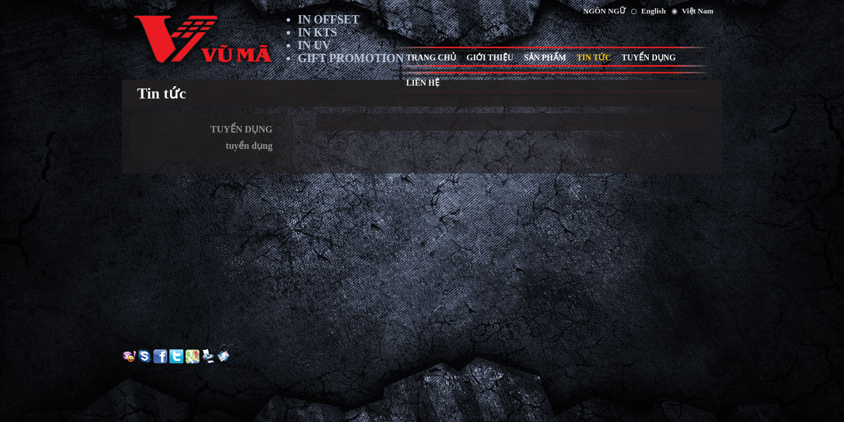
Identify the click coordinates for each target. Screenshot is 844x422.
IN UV (314, 45)
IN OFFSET (328, 19)
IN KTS (317, 32)
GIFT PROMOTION (351, 58)
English (653, 10)
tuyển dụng (249, 146)
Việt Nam (697, 10)
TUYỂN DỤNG (241, 129)
